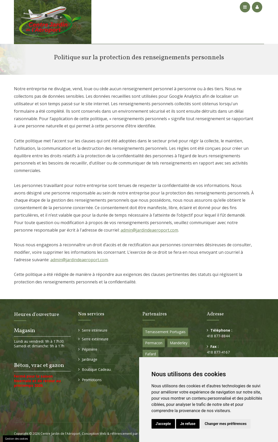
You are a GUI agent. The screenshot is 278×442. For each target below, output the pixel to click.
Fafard (150, 353)
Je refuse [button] (187, 424)
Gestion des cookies (16, 438)
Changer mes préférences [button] (226, 424)
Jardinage (89, 359)
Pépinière (89, 349)
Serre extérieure (95, 339)
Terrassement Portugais (165, 331)
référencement (121, 433)
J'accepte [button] (163, 424)
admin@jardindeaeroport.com (149, 230)
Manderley (178, 342)
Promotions (92, 379)
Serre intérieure (94, 330)
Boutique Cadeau (96, 369)
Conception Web (94, 433)
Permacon (153, 342)
